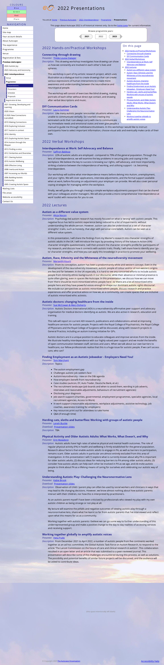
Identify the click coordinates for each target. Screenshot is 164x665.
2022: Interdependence (89, 19)
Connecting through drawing (139, 53)
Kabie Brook (59, 480)
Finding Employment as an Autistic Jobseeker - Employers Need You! (141, 87)
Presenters (12, 89)
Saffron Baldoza (61, 151)
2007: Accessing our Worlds (15, 173)
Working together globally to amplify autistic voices (139, 117)
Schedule (11, 93)
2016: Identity (10, 134)
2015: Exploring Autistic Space (16, 138)
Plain (16, 19)
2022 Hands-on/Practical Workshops (140, 51)
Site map (7, 32)
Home (54, 19)
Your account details (12, 36)
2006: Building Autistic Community (13, 178)
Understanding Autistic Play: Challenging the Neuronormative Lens (140, 111)
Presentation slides (64, 426)
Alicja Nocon (60, 215)
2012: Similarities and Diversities (17, 153)
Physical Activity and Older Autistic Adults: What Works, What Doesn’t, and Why (141, 103)
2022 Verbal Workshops (135, 59)
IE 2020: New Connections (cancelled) (15, 116)
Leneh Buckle (60, 423)
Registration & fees (12, 57)
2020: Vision (9, 111)
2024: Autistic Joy (11, 66)
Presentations (120, 19)
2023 (114, 36)
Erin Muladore (61, 439)
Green (16, 12)
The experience (10, 45)
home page (122, 25)
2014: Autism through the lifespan (15, 143)
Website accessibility (12, 197)
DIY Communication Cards (138, 56)
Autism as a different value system (141, 70)
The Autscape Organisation (68, 661)
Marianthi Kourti (62, 261)
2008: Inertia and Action (14, 169)
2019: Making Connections (15, 122)
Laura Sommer (61, 109)
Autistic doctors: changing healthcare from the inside (138, 82)
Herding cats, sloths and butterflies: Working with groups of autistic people (142, 94)
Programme (106, 19)
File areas (7, 192)
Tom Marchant (61, 360)
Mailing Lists (9, 188)
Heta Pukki (59, 537)
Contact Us (8, 201)
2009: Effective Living (13, 165)
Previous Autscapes (68, 19)
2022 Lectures (131, 67)
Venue (6, 53)
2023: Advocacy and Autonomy (17, 70)
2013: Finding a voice (13, 149)
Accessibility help (150, 661)
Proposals (12, 96)
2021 (87, 36)
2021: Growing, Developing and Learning (17, 105)
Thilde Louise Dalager (64, 58)
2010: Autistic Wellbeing (14, 161)
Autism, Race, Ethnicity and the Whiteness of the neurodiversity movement (140, 75)
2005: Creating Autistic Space (16, 184)
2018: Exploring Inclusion (14, 126)
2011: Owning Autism (13, 157)
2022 (101, 36)
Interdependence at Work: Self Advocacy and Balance (139, 63)
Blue (16, 8)
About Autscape (10, 40)
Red (16, 15)
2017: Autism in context (14, 130)
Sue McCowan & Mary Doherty (69, 305)
